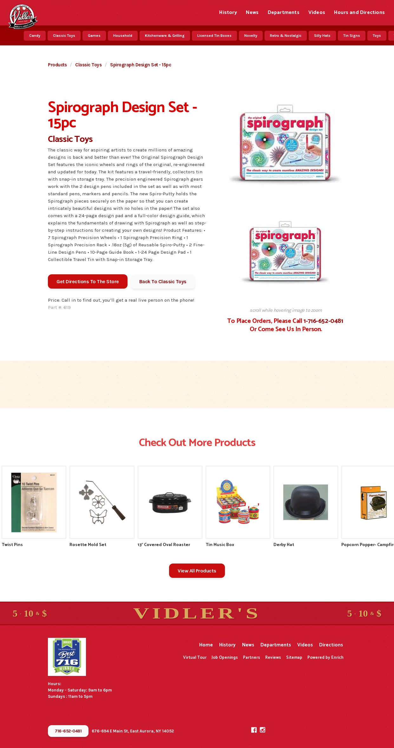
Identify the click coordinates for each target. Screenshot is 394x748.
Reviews (273, 657)
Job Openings (225, 657)
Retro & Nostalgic (285, 35)
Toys (377, 35)
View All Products (197, 571)
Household (122, 35)
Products (57, 65)
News (252, 12)
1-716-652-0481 (323, 321)
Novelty (250, 35)
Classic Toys (64, 35)
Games (94, 35)
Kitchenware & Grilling (165, 35)
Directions (331, 645)
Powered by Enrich (325, 657)
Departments (283, 12)
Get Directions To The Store (87, 281)
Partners (251, 657)
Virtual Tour (195, 657)
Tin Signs (351, 35)
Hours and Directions (359, 12)
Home (206, 645)
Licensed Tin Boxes (214, 35)
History (228, 12)
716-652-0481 (68, 731)
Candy (34, 35)
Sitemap (294, 657)
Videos (316, 12)
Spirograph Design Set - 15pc (140, 65)
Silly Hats (322, 35)
